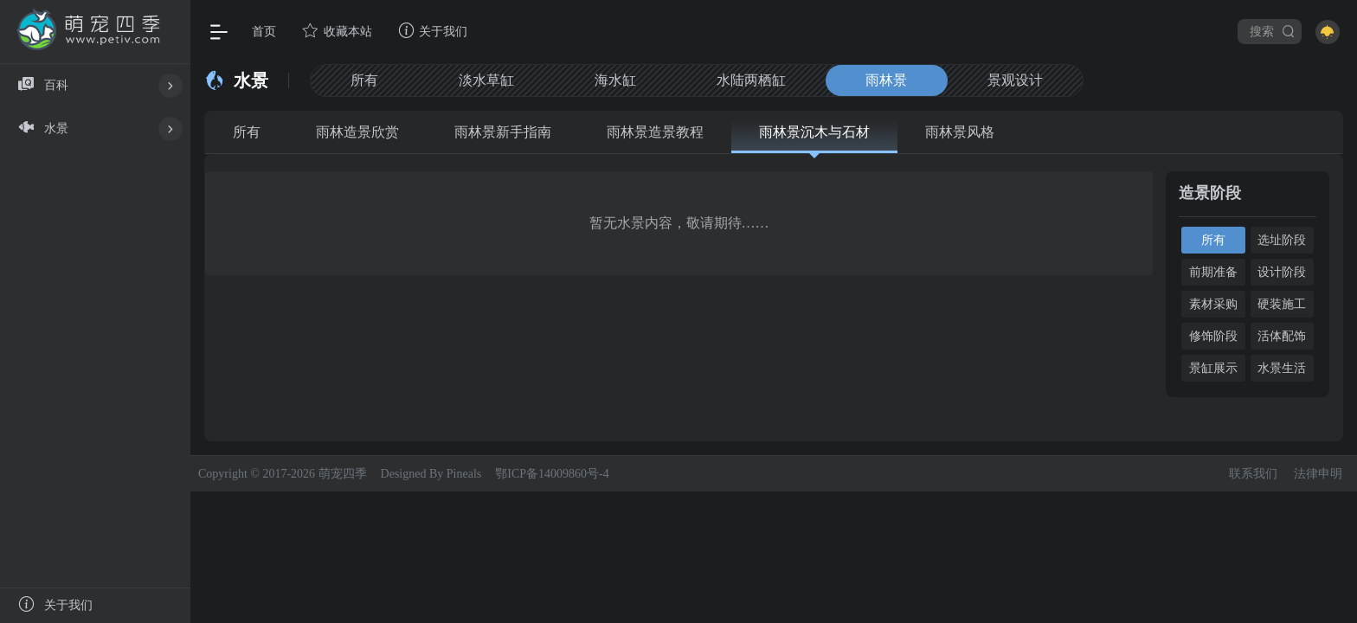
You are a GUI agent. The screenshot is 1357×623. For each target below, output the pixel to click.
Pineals (464, 473)
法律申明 (1318, 473)
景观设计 (1030, 80)
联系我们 (1253, 473)
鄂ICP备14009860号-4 (551, 473)
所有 (366, 80)
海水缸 (622, 80)
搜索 (1273, 31)
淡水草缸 (490, 80)
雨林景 (899, 80)
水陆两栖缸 (760, 80)
